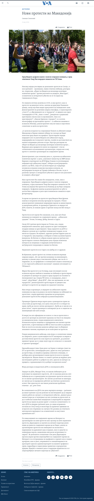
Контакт (4, 480)
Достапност (5, 490)
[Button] (60, 27)
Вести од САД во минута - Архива (35, 483)
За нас (3, 476)
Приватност (5, 487)
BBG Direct (4, 494)
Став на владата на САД (31, 490)
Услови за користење (8, 483)
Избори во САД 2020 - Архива (33, 487)
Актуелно (26, 9)
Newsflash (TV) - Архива (32, 480)
